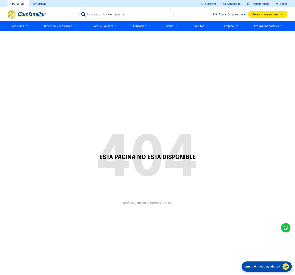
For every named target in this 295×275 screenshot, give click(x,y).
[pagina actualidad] (232, 4)
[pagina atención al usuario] (229, 14)
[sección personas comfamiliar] (18, 3)
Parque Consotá (105, 26)
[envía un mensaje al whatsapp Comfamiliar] (285, 227)
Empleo (231, 26)
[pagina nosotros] (209, 4)
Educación (142, 26)
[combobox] (126, 14)
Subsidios (19, 26)
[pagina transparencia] (258, 4)
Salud (172, 26)
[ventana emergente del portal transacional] (267, 14)
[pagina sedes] (282, 4)
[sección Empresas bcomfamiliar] (40, 3)
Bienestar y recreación (60, 26)
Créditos (201, 26)
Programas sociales (269, 26)
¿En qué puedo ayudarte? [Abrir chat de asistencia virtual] (265, 266)
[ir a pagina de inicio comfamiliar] (27, 14)
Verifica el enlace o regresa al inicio (147, 202)
